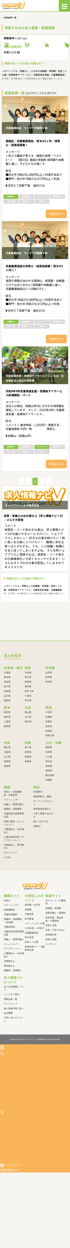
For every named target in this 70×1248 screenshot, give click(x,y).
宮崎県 (48, 809)
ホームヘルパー (11, 987)
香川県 (28, 791)
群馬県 (28, 725)
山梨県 (48, 716)
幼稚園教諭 (9, 953)
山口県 (7, 800)
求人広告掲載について (14, 1032)
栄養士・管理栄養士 (14, 848)
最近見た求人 (10, 1245)
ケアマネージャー (12, 992)
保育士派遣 (51, 969)
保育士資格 (51, 983)
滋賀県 (48, 769)
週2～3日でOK (40, 865)
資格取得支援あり (42, 852)
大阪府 (48, 756)
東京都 (28, 730)
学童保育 (29, 957)
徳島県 (28, 800)
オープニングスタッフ (43, 846)
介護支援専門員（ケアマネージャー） (14, 882)
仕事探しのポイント (14, 1173)
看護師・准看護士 (13, 1014)
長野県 (48, 725)
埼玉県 (28, 744)
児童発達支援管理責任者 (14, 859)
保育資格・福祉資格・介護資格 (54, 963)
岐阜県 (7, 760)
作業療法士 (9, 1004)
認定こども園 (31, 985)
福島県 (7, 744)
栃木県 (28, 720)
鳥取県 (7, 805)
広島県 (7, 795)
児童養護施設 (31, 976)
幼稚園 (28, 953)
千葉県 (28, 739)
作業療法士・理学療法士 (14, 890)
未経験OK (38, 835)
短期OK (37, 869)
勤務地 (18, 51)
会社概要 (8, 1056)
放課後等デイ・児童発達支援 (35, 992)
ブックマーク (10, 1240)
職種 (52, 51)
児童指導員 (9, 970)
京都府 (48, 765)
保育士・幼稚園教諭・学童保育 (13, 837)
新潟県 (48, 720)
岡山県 (7, 791)
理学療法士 (9, 1009)
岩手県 (7, 730)
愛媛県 (28, 805)
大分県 (48, 800)
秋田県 (7, 725)
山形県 (7, 739)
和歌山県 (49, 779)
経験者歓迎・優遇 (42, 840)
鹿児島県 (49, 819)
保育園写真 (51, 978)
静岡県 (7, 769)
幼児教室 (29, 962)
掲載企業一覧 (10, 1042)
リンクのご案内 (11, 1038)
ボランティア (10, 896)
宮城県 (7, 734)
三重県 (7, 765)
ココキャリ (51, 987)
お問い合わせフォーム (14, 1063)
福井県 (28, 765)
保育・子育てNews (54, 973)
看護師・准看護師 (13, 852)
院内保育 (29, 981)
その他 (7, 900)
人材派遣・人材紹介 (35, 971)
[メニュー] (64, 5)
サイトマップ (10, 1047)
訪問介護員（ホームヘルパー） (14, 866)
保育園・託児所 (32, 948)
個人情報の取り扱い (14, 1052)
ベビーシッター (11, 843)
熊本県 (48, 805)
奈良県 (48, 774)
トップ (6, 1091)
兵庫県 (48, 760)
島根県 (7, 809)
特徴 (52, 63)
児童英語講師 (10, 958)
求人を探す (9, 1098)
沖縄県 (48, 823)
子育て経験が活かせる (43, 859)
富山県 (28, 756)
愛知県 (7, 756)
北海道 (7, 716)
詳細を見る (56, 243)
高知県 (28, 795)
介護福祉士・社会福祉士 (14, 874)
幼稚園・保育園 (53, 951)
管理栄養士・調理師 (55, 956)
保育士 (7, 944)
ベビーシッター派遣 (35, 967)
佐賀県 (48, 795)
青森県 (7, 720)
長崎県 (48, 814)
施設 (18, 63)
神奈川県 (29, 734)
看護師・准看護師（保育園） (13, 964)
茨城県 (28, 716)
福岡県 (48, 791)
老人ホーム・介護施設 (55, 945)
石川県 (28, 760)
